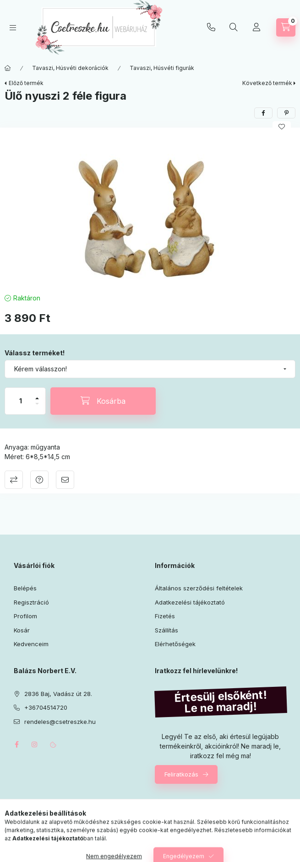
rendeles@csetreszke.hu (60, 721)
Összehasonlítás (14, 480)
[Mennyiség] (20, 401)
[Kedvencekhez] (282, 126)
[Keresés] (233, 27)
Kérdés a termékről (39, 480)
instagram (35, 744)
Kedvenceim (31, 644)
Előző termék (26, 83)
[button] (150, 208)
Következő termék (267, 83)
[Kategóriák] (13, 27)
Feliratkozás (181, 774)
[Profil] (256, 27)
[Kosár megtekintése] (285, 27)
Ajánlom (65, 480)
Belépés (25, 588)
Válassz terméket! (35, 353)
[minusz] (37, 407)
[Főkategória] (8, 68)
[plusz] (37, 394)
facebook (16, 744)
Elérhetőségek (175, 644)
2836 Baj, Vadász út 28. (58, 693)
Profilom (25, 616)
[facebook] (263, 112)
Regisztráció (31, 602)
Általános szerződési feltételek (199, 588)
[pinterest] (286, 112)
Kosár (22, 630)
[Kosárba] (103, 401)
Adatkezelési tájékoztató (190, 602)
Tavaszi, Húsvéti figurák (162, 67)
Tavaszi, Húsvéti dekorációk (70, 67)
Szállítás (166, 630)
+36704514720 (211, 27)
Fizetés (165, 616)
